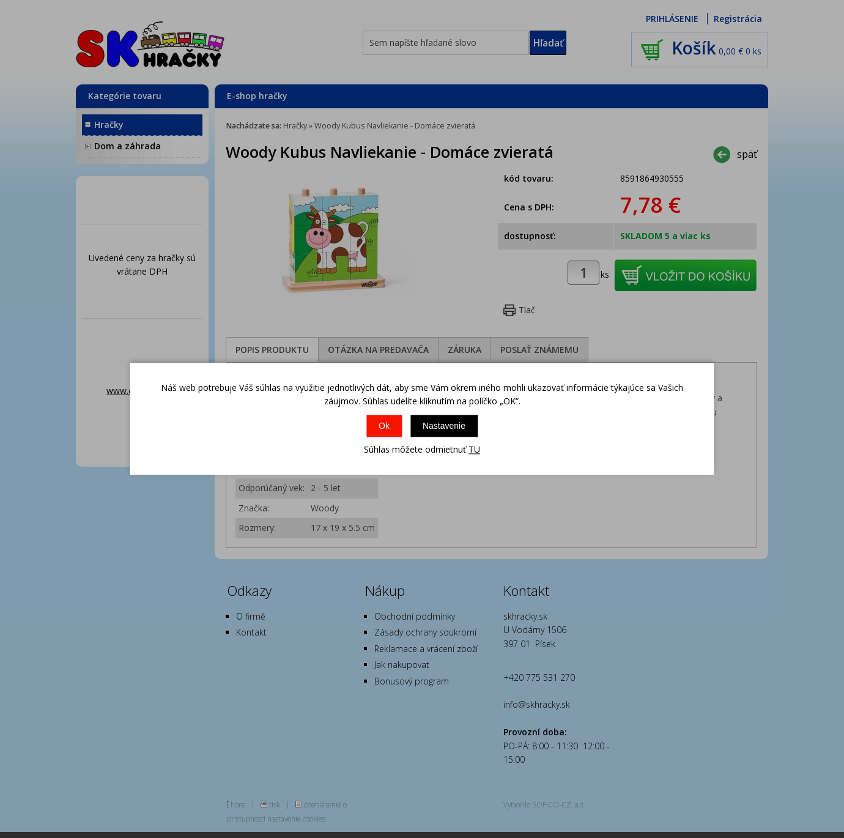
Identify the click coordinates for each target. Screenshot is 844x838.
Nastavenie (444, 426)
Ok (384, 426)
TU (474, 449)
